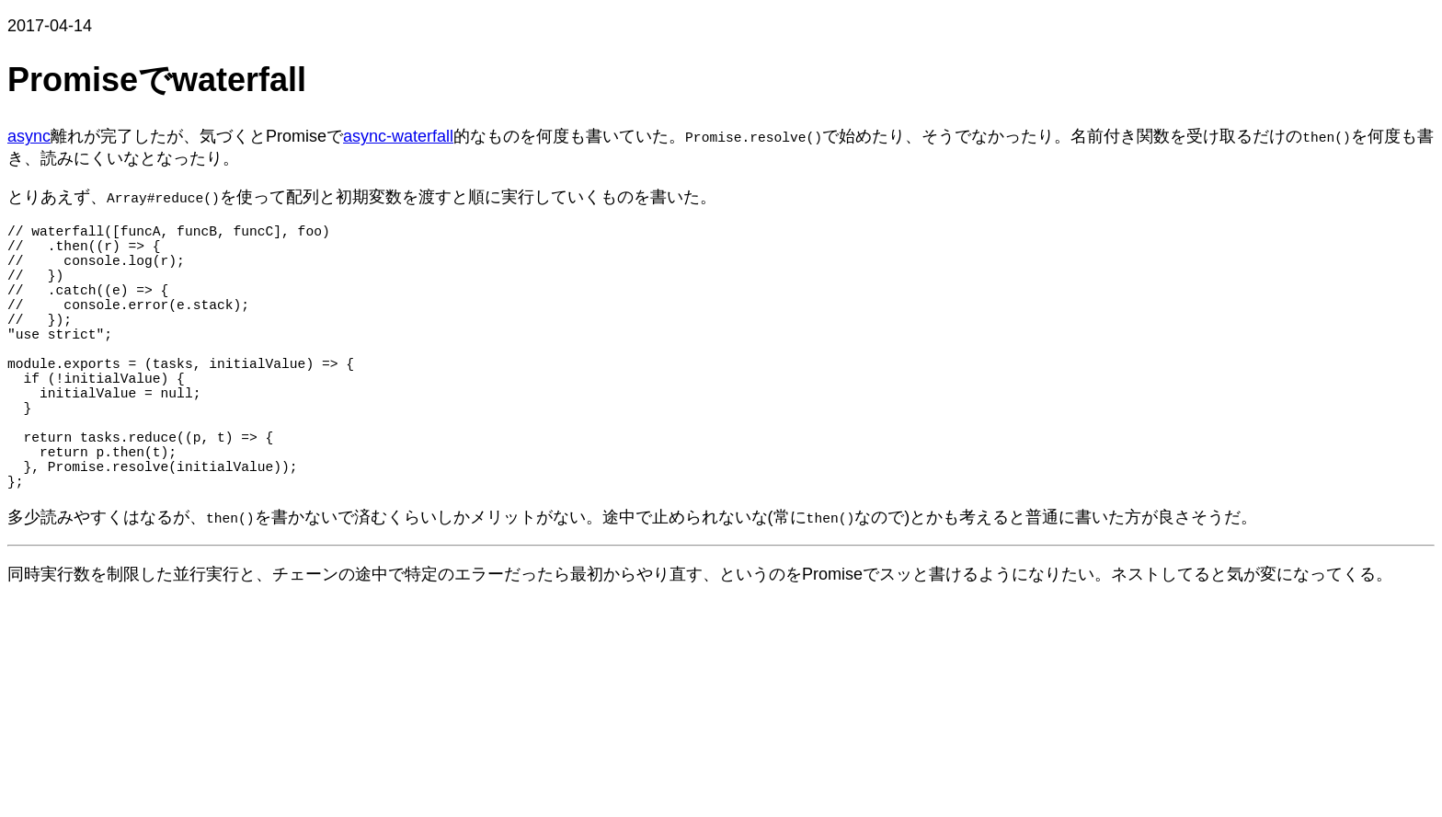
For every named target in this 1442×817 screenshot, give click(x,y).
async (29, 136)
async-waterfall (398, 136)
